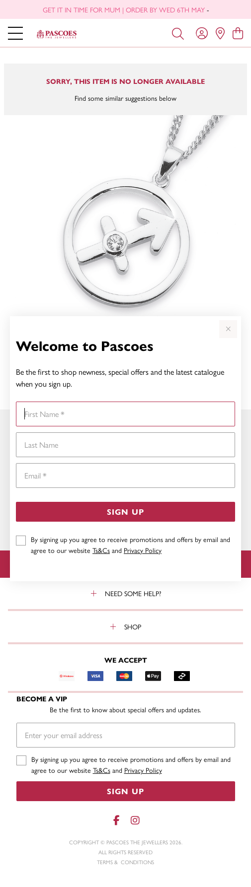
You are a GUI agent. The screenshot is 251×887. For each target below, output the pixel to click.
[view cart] (238, 32)
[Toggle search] (178, 33)
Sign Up (125, 511)
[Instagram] (135, 820)
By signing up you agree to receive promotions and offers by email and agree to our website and (130, 544)
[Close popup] (228, 329)
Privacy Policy (143, 550)
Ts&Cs (101, 550)
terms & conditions (125, 862)
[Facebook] (117, 820)
